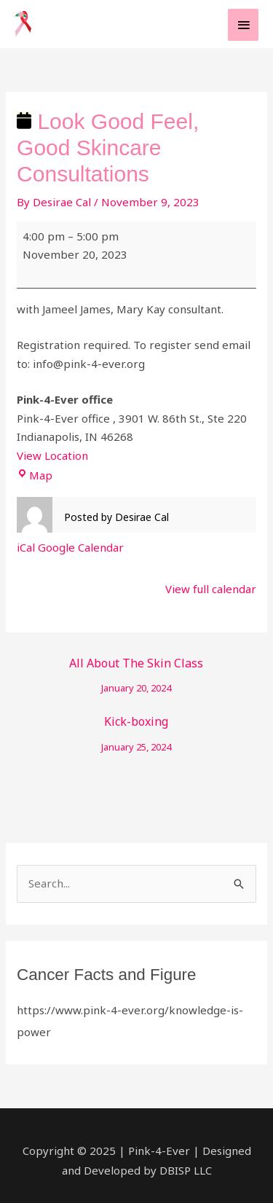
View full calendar (210, 588)
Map (34, 475)
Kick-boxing (136, 724)
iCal (26, 547)
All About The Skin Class (136, 666)
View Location (52, 455)
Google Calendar (81, 547)
